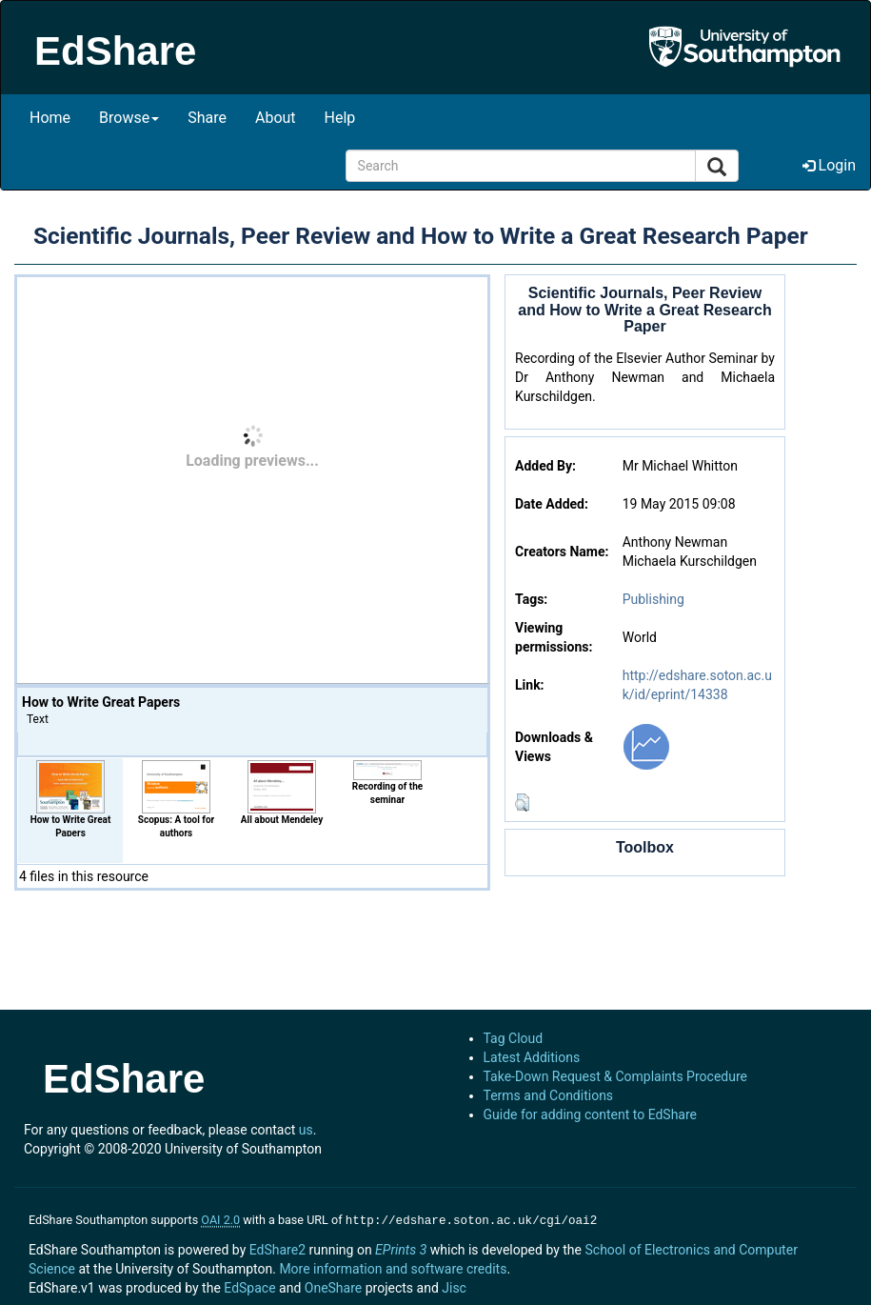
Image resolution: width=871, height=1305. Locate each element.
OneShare (333, 1286)
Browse (129, 118)
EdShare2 (277, 1247)
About (275, 118)
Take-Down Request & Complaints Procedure (615, 1076)
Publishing (653, 599)
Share (207, 118)
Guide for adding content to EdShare (591, 1114)
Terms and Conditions (549, 1095)
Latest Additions (532, 1057)
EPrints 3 (400, 1247)
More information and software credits (392, 1267)
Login (829, 165)
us (306, 1129)
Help (340, 118)
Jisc (454, 1286)
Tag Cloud (514, 1038)
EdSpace (249, 1286)
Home (50, 118)
